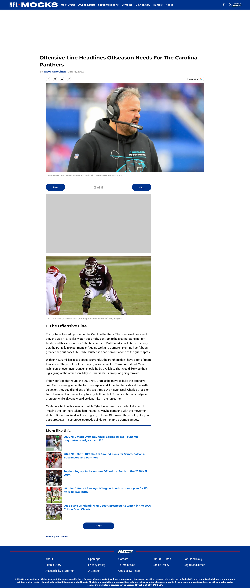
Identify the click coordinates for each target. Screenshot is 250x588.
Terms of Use (126, 564)
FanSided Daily (193, 559)
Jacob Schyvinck (55, 71)
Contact (123, 559)
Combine (127, 4)
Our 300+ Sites (161, 559)
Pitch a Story (53, 564)
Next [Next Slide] (142, 187)
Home (49, 536)
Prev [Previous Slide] (55, 187)
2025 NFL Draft (86, 4)
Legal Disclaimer (194, 564)
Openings (94, 559)
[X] (230, 4)
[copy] (69, 79)
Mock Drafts (68, 4)
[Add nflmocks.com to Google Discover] (195, 79)
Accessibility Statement (60, 570)
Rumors (157, 4)
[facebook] (223, 4)
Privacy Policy (97, 564)
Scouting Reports (108, 4)
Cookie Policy (160, 564)
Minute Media (29, 579)
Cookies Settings (129, 570)
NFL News (62, 536)
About (169, 4)
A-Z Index (94, 570)
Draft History (143, 4)
